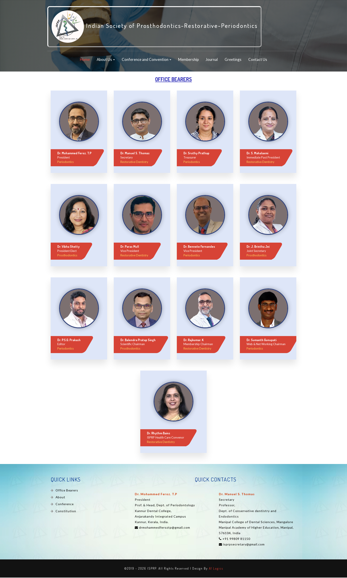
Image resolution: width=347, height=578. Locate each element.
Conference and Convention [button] (146, 60)
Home (85, 60)
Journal (212, 60)
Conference (65, 505)
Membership (188, 60)
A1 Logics (216, 569)
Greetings (233, 60)
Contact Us (257, 60)
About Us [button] (106, 60)
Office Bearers (67, 491)
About (60, 498)
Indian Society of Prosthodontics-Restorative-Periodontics (157, 27)
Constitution (65, 512)
